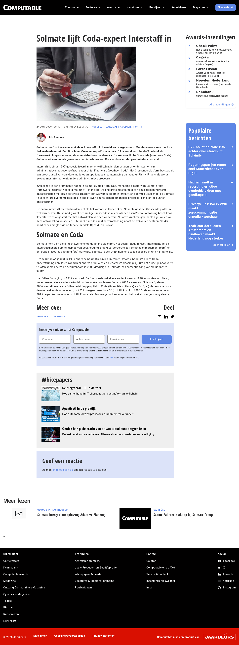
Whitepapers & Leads (88, 574)
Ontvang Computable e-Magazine (24, 587)
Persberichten (83, 587)
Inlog (149, 587)
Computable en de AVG (160, 567)
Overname (58, 316)
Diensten (42, 316)
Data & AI (111, 126)
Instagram (229, 587)
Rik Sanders (56, 137)
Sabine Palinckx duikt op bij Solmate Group (183, 514)
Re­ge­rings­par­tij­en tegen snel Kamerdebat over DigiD (207, 169)
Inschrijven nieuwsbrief (160, 580)
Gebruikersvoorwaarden (69, 635)
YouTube (228, 580)
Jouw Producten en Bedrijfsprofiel (96, 567)
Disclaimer (40, 635)
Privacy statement (104, 635)
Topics (7, 600)
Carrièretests (11, 561)
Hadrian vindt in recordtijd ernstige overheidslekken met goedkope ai (204, 188)
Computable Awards (16, 574)
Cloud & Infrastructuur (53, 509)
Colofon (151, 561)
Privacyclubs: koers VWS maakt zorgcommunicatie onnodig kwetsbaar (207, 210)
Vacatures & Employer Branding (94, 580)
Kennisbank (10, 567)
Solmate (126, 126)
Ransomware (11, 614)
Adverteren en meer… (88, 561)
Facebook (229, 561)
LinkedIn (228, 574)
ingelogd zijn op (63, 469)
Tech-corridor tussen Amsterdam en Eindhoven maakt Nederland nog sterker (205, 232)
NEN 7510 (9, 620)
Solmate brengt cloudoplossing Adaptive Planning (71, 514)
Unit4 (138, 126)
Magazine (9, 580)
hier (111, 358)
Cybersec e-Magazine (16, 594)
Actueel (97, 126)
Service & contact (157, 574)
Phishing (8, 607)
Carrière (159, 509)
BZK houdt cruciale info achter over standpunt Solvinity (206, 151)
